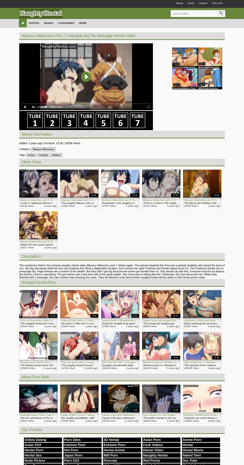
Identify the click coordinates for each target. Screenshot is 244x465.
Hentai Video (153, 450)
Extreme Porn (114, 445)
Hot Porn (71, 450)
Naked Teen (192, 455)
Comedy (43, 155)
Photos (35, 23)
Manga (51, 23)
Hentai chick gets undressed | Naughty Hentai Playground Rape (137, 415)
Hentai (172, 3)
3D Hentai (111, 440)
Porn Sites (72, 440)
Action (31, 155)
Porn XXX (216, 3)
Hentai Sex (33, 455)
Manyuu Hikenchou (43, 149)
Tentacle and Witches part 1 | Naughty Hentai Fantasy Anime (54, 362)
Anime (186, 3)
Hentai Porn (34, 450)
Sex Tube (190, 460)
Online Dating (35, 440)
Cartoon (200, 3)
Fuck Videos (153, 445)
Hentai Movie (193, 450)
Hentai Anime (114, 450)
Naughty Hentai (155, 455)
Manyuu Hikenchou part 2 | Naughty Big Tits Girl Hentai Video (96, 200)
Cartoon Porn (75, 445)
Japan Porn (73, 455)
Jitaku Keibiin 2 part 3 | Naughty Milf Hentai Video (89, 415)
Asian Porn (152, 440)
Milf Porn (111, 455)
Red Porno (151, 460)
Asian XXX (33, 445)
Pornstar (110, 460)
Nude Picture (35, 460)
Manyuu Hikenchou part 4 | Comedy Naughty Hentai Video (175, 200)
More (88, 23)
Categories (71, 23)
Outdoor (56, 155)
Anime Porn (192, 440)
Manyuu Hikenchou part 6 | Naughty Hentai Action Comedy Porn (56, 241)
